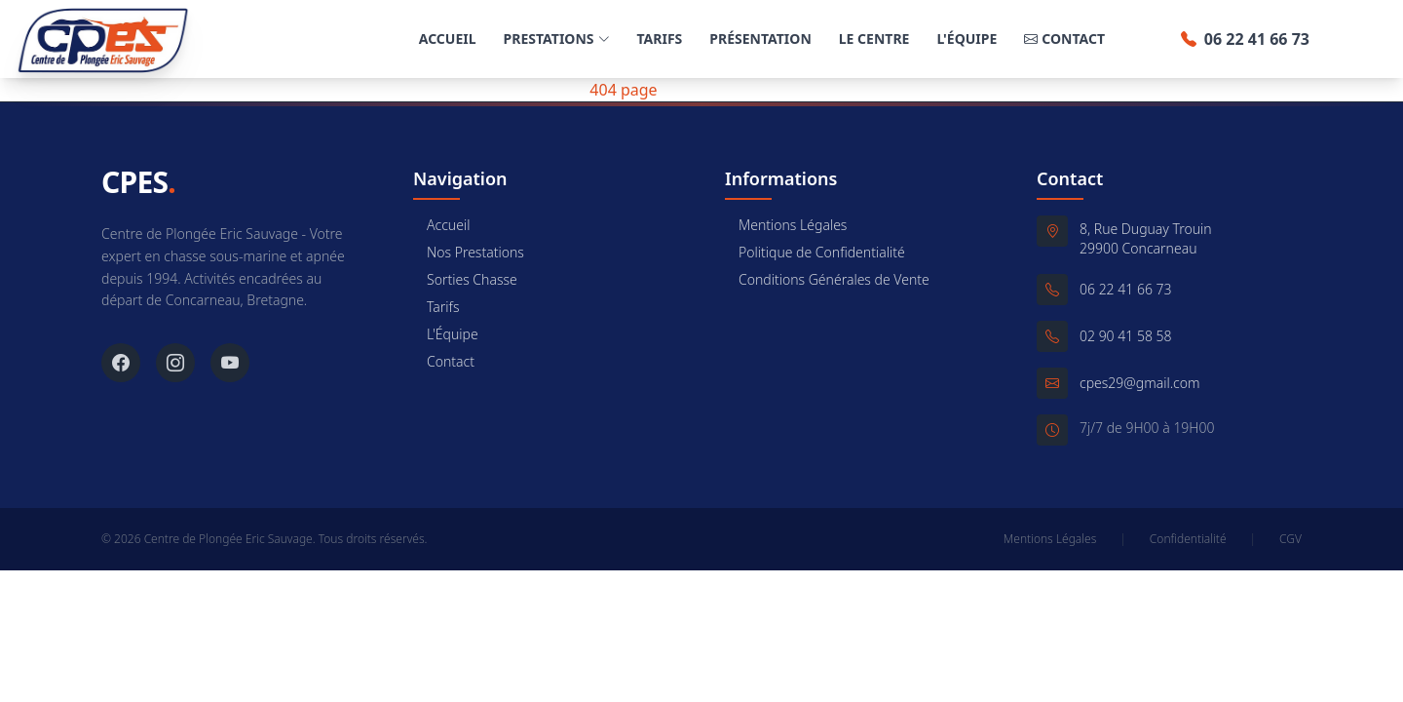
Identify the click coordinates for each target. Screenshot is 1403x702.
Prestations (557, 38)
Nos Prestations (468, 252)
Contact (1064, 39)
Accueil (447, 38)
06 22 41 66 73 (1245, 39)
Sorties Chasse (465, 279)
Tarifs (660, 38)
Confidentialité (1188, 539)
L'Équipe (966, 38)
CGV (1290, 539)
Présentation (760, 38)
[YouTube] (229, 362)
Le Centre (874, 38)
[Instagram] (175, 362)
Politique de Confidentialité (815, 252)
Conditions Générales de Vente (827, 279)
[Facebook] (120, 362)
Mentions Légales (786, 224)
